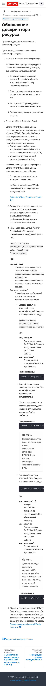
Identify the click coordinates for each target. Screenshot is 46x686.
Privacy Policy (16, 680)
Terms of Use (30, 680)
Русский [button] (30, 4)
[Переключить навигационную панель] (4, 3)
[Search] (41, 4)
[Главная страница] (4, 11)
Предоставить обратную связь (17, 639)
